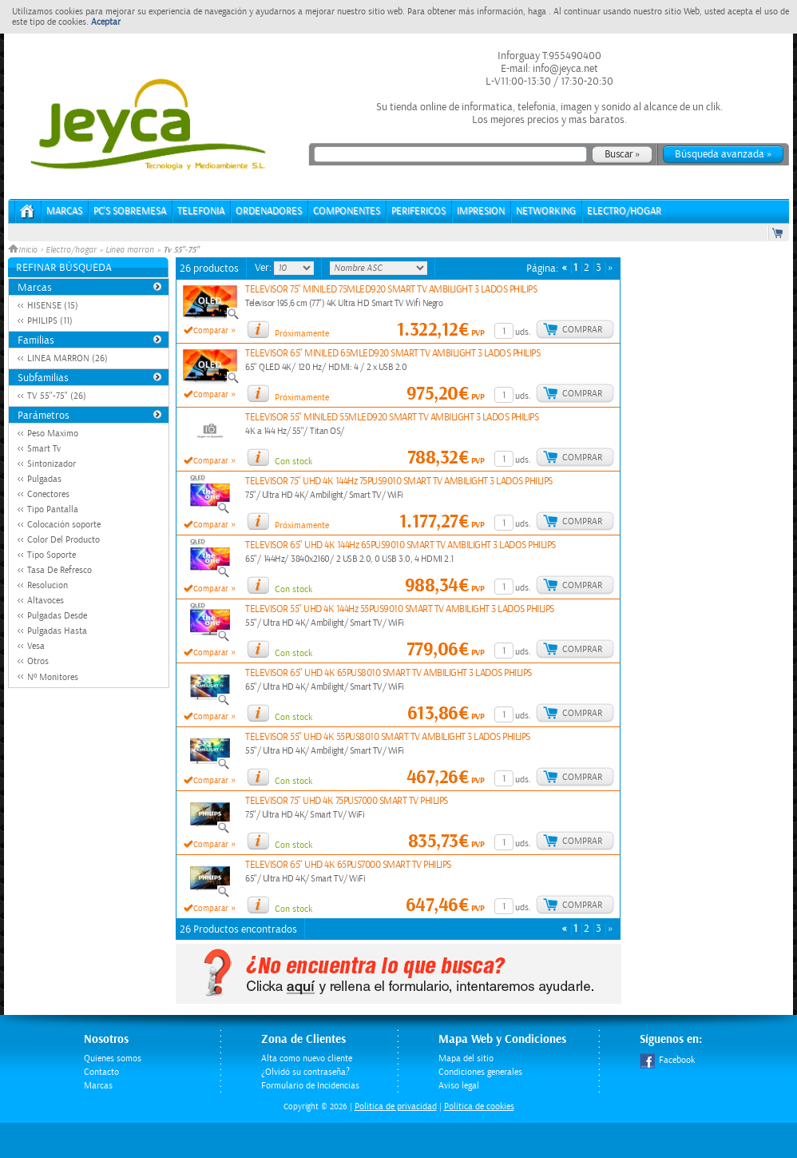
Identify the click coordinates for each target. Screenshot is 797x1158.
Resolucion (47, 585)
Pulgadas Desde (57, 616)
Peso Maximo (52, 433)
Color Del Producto (63, 540)
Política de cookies (479, 1106)
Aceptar (106, 22)
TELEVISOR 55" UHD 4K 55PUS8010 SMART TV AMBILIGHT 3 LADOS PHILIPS (387, 737)
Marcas (64, 211)
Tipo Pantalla (52, 509)
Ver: (264, 267)
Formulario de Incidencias (310, 1085)
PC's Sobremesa (129, 211)
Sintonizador (51, 464)
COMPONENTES (346, 211)
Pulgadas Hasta (57, 631)
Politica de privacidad (396, 1106)
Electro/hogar (71, 250)
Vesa (36, 646)
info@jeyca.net (564, 68)
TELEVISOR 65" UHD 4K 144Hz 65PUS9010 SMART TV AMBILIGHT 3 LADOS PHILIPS (400, 545)
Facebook (667, 1060)
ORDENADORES (269, 211)
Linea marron (129, 250)
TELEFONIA (200, 211)
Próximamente (302, 333)
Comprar (582, 329)
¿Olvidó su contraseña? (305, 1072)
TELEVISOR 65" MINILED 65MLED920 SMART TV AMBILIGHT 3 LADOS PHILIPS (392, 354)
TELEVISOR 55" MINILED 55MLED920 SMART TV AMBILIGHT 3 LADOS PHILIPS (391, 418)
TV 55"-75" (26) (56, 396)
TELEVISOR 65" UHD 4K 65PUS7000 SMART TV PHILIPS (348, 865)
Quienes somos (112, 1058)
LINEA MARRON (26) (67, 358)
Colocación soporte (64, 524)
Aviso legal (458, 1085)
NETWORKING (546, 211)
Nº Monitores (52, 677)
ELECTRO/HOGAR (624, 211)
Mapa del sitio (466, 1058)
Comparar (210, 331)
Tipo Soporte (51, 555)
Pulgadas (44, 479)
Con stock (293, 461)
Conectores (48, 494)
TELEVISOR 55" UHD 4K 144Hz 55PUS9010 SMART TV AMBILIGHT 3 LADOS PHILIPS (399, 609)
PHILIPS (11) (50, 321)
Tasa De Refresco (59, 570)
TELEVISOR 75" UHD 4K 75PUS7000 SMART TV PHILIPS (346, 801)
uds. (523, 332)
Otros (38, 661)
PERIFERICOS (418, 211)
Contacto (101, 1072)
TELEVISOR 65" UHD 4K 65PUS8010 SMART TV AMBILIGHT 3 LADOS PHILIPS (388, 673)
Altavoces (45, 600)
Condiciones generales (480, 1072)
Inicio (24, 250)
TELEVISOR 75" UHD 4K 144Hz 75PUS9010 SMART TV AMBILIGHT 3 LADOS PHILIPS (399, 481)
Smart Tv (44, 449)
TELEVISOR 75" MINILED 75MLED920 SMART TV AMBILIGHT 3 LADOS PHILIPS (391, 290)
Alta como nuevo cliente (306, 1058)
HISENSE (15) (52, 305)
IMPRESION (481, 211)
